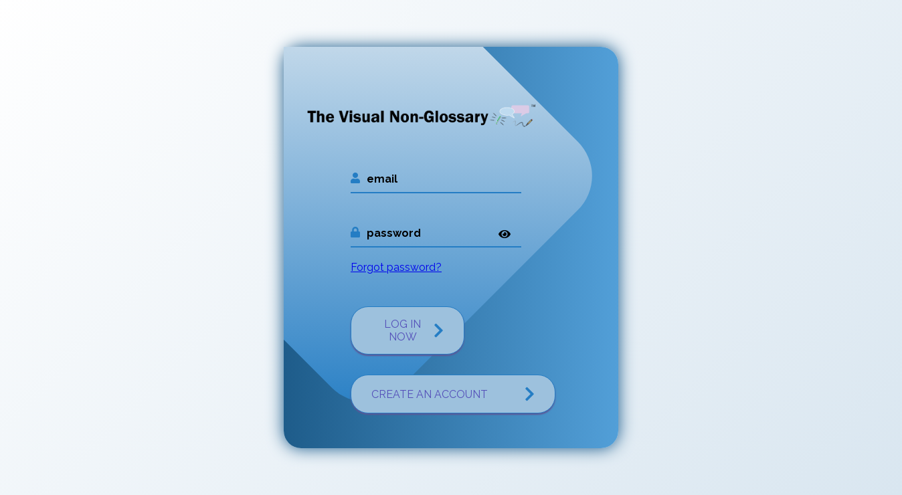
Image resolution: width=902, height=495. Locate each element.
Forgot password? (396, 267)
